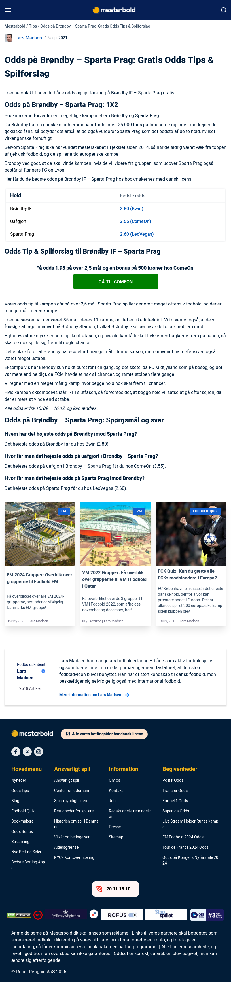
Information (123, 769)
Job (112, 801)
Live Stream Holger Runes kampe (190, 824)
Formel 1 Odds (175, 801)
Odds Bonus (22, 832)
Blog (15, 801)
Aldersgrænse (66, 847)
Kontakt (116, 791)
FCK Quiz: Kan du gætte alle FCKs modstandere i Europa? (187, 574)
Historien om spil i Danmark (76, 824)
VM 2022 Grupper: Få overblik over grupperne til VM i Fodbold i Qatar (114, 579)
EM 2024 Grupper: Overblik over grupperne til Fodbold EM (39, 578)
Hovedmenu (26, 769)
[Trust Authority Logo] (66, 915)
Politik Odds (172, 780)
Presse (115, 827)
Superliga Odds (175, 811)
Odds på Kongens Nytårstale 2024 (190, 860)
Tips (33, 26)
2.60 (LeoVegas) (137, 234)
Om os (114, 780)
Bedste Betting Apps (28, 865)
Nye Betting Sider (26, 852)
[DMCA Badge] (19, 915)
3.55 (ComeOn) (135, 221)
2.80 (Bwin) (131, 208)
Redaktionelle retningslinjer (130, 814)
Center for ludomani (71, 791)
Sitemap (116, 837)
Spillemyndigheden (70, 801)
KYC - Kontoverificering (74, 858)
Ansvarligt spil (72, 769)
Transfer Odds (175, 791)
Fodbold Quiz (23, 811)
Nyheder (18, 780)
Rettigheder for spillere (74, 811)
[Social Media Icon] (15, 751)
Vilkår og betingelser (72, 837)
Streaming (20, 842)
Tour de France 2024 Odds (185, 847)
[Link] (40, 534)
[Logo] (36, 734)
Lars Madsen (28, 38)
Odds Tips (20, 791)
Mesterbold (15, 26)
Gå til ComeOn (116, 282)
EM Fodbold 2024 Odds (183, 837)
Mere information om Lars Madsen (94, 695)
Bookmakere (22, 821)
